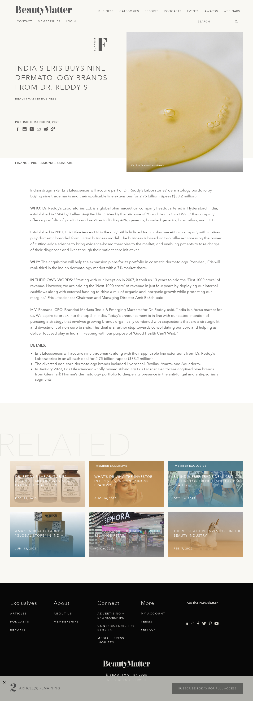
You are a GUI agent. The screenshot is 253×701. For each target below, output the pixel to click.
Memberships (49, 21)
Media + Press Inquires (110, 640)
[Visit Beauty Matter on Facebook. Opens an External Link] (198, 623)
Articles (18, 613)
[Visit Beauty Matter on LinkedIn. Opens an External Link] (186, 623)
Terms (147, 621)
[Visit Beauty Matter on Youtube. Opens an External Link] (216, 623)
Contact (24, 21)
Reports (152, 11)
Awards (211, 11)
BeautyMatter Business (36, 98)
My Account (153, 613)
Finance (22, 163)
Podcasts (172, 11)
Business (106, 11)
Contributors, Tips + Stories (118, 628)
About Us (63, 613)
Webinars (232, 11)
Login (71, 21)
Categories (129, 11)
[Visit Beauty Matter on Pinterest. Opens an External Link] (210, 623)
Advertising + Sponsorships (111, 616)
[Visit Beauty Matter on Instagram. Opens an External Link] (192, 623)
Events (193, 11)
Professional (43, 163)
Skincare (65, 163)
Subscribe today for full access (207, 688)
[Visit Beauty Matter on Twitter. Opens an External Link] (204, 623)
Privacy (148, 629)
